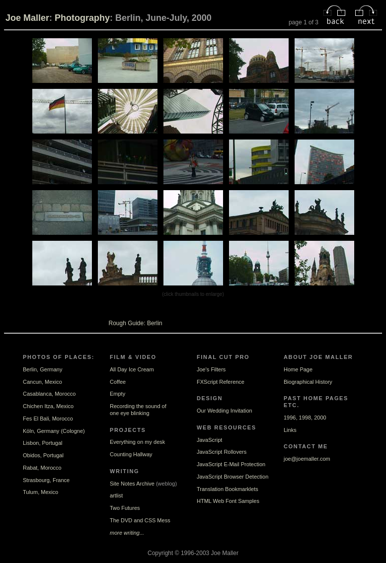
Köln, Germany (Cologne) (54, 431)
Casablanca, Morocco (49, 394)
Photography (82, 18)
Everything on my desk (137, 442)
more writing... (127, 533)
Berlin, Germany (42, 369)
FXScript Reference (220, 382)
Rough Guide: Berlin (135, 323)
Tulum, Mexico (40, 492)
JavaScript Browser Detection (232, 477)
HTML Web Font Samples (228, 501)
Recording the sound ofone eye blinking (138, 409)
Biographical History (308, 382)
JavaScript (209, 440)
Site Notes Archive (132, 484)
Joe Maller (27, 18)
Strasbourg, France (46, 480)
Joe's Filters (211, 369)
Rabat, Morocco (42, 468)
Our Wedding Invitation (224, 411)
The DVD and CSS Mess (140, 520)
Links (290, 430)
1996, (291, 418)
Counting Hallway (131, 454)
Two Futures (125, 508)
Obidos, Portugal (43, 455)
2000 (320, 418)
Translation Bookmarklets (227, 489)
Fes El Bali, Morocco (48, 419)
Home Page (298, 369)
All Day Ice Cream (132, 369)
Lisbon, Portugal (43, 443)
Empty (117, 394)
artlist (116, 495)
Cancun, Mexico (42, 382)
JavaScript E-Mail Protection (231, 464)
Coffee (118, 382)
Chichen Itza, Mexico (48, 406)
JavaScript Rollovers (221, 452)
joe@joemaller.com (307, 459)
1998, (306, 418)
